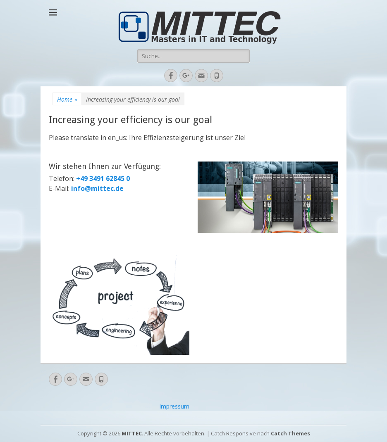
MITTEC (132, 433)
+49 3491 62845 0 (102, 178)
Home (67, 99)
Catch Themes (290, 433)
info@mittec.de (97, 188)
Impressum (174, 406)
